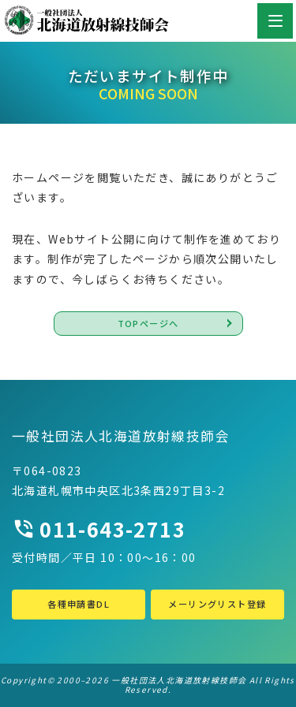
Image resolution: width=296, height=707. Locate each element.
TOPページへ (148, 323)
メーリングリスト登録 (217, 603)
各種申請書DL (78, 603)
